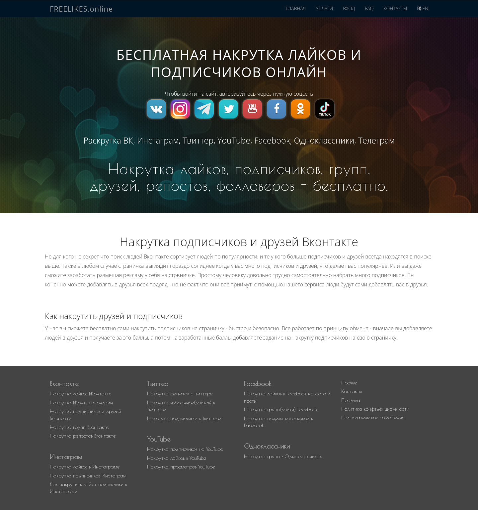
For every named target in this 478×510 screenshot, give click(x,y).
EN (422, 8)
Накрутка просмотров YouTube (181, 466)
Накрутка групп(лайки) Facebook (280, 409)
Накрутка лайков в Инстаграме (85, 466)
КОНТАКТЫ (395, 8)
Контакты (351, 391)
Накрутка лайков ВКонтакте (80, 393)
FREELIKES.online (81, 9)
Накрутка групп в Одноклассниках (283, 456)
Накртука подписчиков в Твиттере (184, 418)
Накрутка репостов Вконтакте (83, 436)
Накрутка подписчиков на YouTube (185, 449)
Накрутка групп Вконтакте (79, 427)
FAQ (369, 8)
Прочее (349, 382)
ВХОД (349, 8)
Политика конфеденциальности (375, 409)
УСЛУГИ (324, 8)
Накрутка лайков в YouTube (176, 458)
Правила (350, 400)
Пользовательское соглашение (372, 417)
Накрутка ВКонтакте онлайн (81, 402)
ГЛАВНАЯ (296, 8)
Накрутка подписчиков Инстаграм (88, 475)
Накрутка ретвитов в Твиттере (179, 393)
